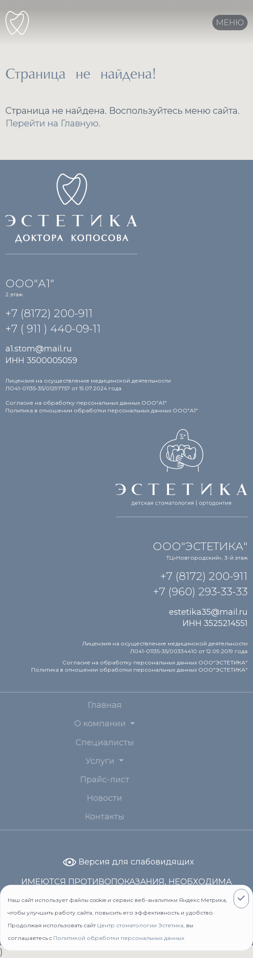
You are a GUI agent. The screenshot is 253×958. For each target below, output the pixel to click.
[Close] (241, 898)
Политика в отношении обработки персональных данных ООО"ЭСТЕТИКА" (139, 669)
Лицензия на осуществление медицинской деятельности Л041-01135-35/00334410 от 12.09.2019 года (165, 647)
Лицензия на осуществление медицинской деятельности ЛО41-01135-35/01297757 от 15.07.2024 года (88, 384)
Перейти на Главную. (52, 123)
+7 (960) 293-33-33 (200, 591)
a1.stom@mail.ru (38, 349)
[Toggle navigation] (230, 22)
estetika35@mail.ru (208, 612)
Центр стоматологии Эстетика (140, 925)
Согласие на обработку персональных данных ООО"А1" (86, 402)
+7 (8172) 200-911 (49, 313)
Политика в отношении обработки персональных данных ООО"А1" (101, 410)
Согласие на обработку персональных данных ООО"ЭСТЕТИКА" (155, 662)
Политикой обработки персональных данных (118, 938)
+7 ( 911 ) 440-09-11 (53, 328)
